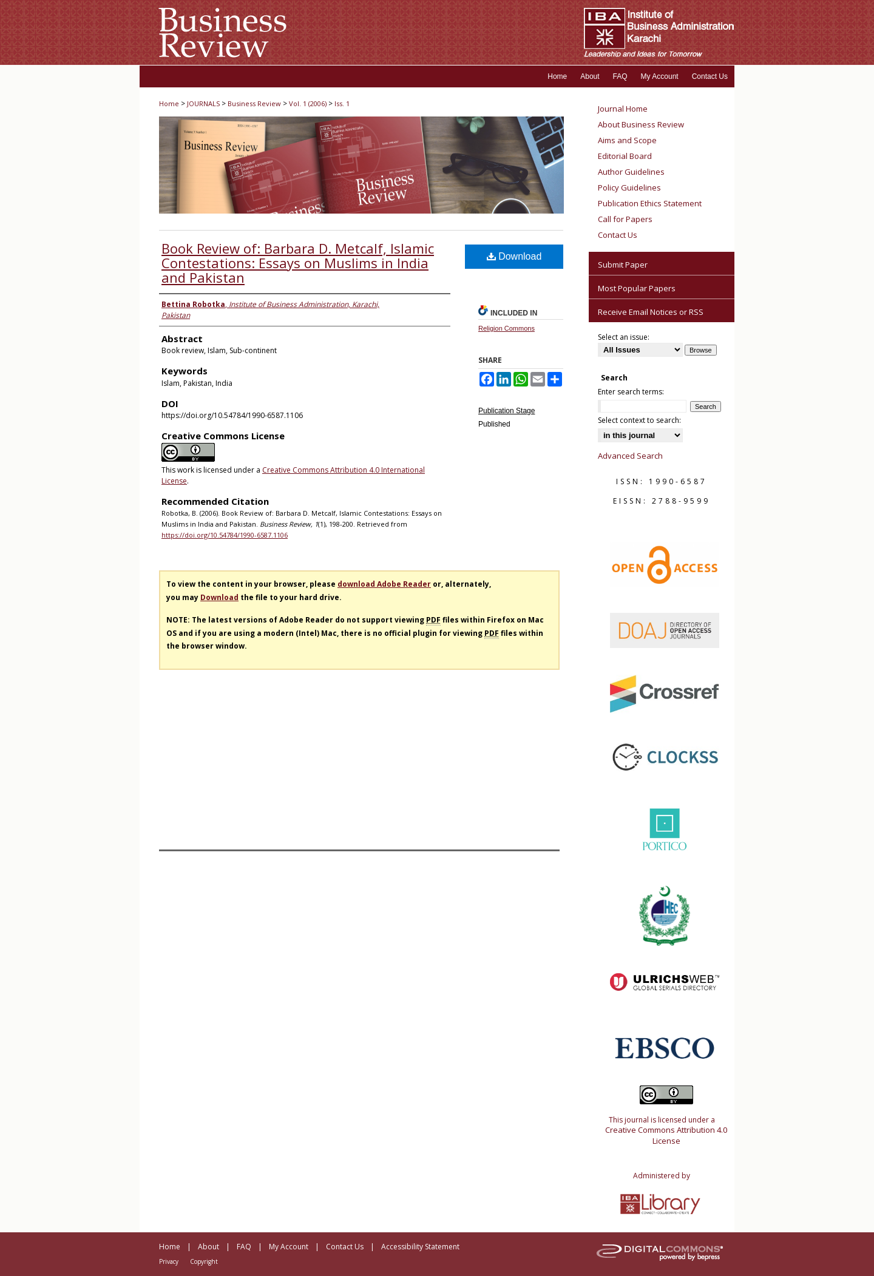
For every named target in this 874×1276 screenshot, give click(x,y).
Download (514, 256)
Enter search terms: (631, 392)
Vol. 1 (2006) (308, 103)
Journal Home (623, 108)
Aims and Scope (627, 140)
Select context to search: (639, 420)
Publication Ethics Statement (650, 203)
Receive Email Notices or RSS (650, 311)
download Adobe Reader (384, 584)
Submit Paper (623, 264)
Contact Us (617, 234)
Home (169, 103)
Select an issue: (623, 337)
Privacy (168, 1261)
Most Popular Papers (637, 288)
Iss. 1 (342, 103)
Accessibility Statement (420, 1246)
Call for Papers (625, 219)
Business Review (254, 103)
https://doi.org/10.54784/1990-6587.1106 (224, 534)
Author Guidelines (631, 171)
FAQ (244, 1246)
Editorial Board (625, 155)
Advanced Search (630, 455)
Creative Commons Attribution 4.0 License (666, 1135)
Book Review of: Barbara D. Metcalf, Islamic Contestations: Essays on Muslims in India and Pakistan (297, 262)
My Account (288, 1246)
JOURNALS (203, 103)
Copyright (204, 1261)
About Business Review (641, 124)
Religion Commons (506, 328)
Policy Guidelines (629, 187)
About (208, 1246)
